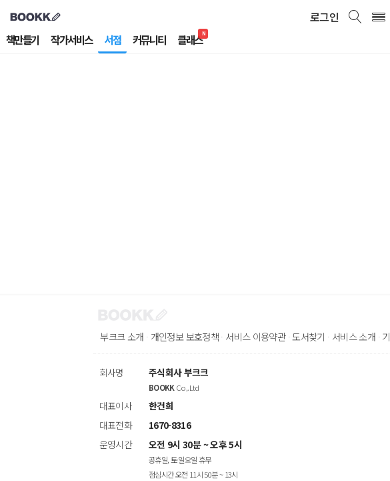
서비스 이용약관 (274, 336)
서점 (123, 40)
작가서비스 (78, 40)
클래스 (208, 40)
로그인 (323, 16)
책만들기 (24, 40)
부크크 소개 (124, 336)
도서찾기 (333, 336)
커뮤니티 (163, 40)
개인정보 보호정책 (194, 336)
